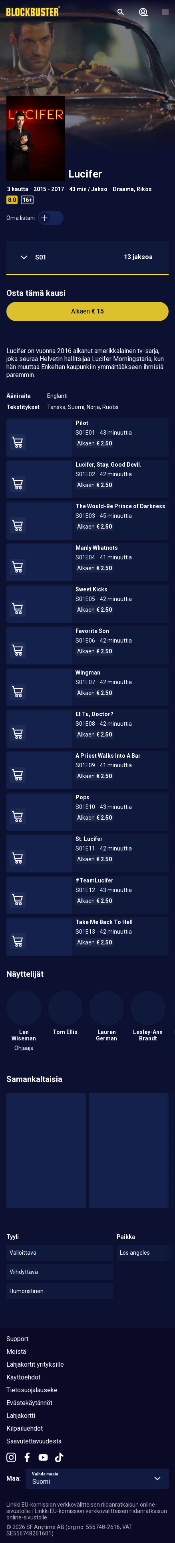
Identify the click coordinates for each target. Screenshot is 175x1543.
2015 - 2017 (49, 189)
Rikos (144, 189)
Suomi (76, 407)
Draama (123, 189)
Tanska (56, 407)
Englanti (57, 396)
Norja (93, 407)
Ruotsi (110, 407)
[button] (87, 258)
